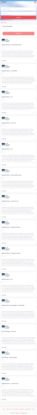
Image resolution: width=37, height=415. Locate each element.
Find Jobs (18, 17)
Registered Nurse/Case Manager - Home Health (13, 305)
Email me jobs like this (7, 26)
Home (3, 409)
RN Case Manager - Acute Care (9, 331)
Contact (7, 409)
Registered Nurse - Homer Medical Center (12, 44)
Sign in (33, 409)
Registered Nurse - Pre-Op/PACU (9, 71)
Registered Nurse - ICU (7, 97)
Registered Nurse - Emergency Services (11, 227)
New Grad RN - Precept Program (9, 357)
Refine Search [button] (3, 22)
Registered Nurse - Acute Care (9, 123)
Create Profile (28, 409)
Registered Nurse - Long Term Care (10, 201)
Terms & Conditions (15, 409)
